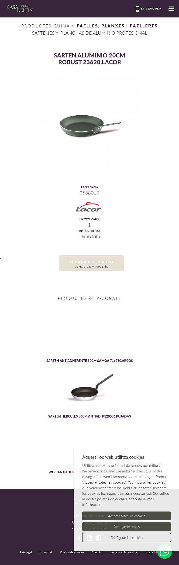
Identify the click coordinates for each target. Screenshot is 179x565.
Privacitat (46, 552)
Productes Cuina (45, 25)
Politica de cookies (72, 552)
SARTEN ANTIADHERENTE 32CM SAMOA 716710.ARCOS (89, 361)
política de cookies (112, 499)
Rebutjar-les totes (127, 527)
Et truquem (149, 9)
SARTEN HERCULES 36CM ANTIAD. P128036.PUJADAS (89, 416)
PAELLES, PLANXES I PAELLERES (117, 25)
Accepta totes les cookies (126, 516)
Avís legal (26, 552)
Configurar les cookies (126, 537)
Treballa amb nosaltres (124, 552)
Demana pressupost (91, 264)
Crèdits (97, 552)
